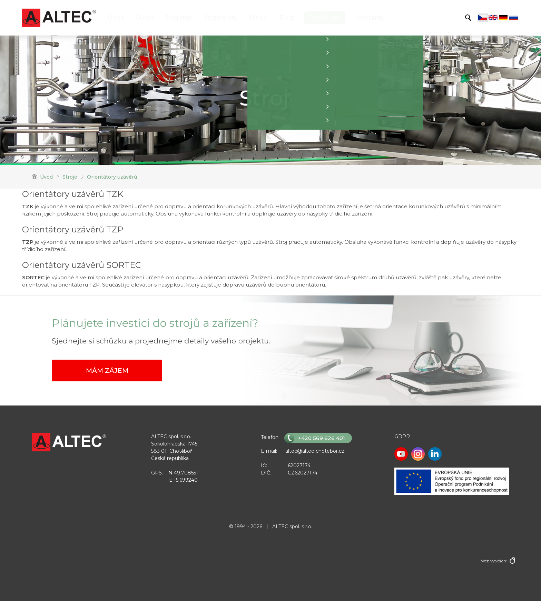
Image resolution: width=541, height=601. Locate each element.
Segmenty (220, 17)
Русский (513, 17)
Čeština (482, 17)
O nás (145, 17)
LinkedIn (435, 454)
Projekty (179, 17)
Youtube (401, 454)
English (493, 17)
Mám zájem (107, 370)
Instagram (418, 454)
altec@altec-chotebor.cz (314, 451)
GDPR (402, 436)
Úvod (116, 17)
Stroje (258, 17)
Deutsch (503, 17)
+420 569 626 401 (321, 438)
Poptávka (324, 17)
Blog (286, 17)
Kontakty (369, 17)
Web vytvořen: (494, 561)
